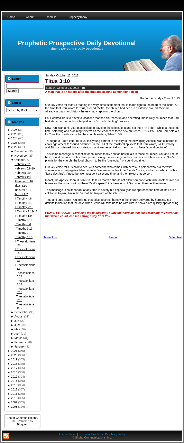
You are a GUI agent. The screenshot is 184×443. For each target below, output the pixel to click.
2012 (14, 389)
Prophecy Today (115, 434)
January (20, 346)
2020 (14, 355)
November (21, 155)
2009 (14, 402)
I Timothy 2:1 (23, 232)
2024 (14, 138)
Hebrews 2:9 (23, 172)
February (20, 342)
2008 (14, 406)
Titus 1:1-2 (21, 194)
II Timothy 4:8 (23, 198)
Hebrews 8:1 (23, 164)
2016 (14, 372)
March (18, 338)
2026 (14, 129)
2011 (14, 393)
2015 (14, 376)
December (21, 151)
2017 (14, 368)
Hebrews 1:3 (23, 177)
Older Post (175, 237)
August (19, 316)
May (17, 329)
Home (113, 237)
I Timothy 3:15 (24, 228)
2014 (14, 380)
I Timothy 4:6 (23, 224)
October (20, 159)
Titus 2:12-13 (23, 190)
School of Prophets (91, 434)
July (17, 320)
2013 (14, 385)
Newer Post (50, 237)
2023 (14, 142)
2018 (14, 363)
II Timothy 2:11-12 (26, 211)
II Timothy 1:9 (23, 215)
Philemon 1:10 (24, 181)
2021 (14, 350)
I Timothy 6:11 (24, 220)
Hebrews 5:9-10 (25, 168)
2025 (14, 134)
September (21, 312)
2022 (14, 147)
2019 (14, 359)
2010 (14, 398)
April (17, 333)
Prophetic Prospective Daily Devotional (77, 43)
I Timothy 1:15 (24, 237)
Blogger (22, 424)
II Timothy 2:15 (24, 207)
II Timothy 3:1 (23, 202)
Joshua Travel (67, 434)
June (18, 325)
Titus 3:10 (21, 185)
